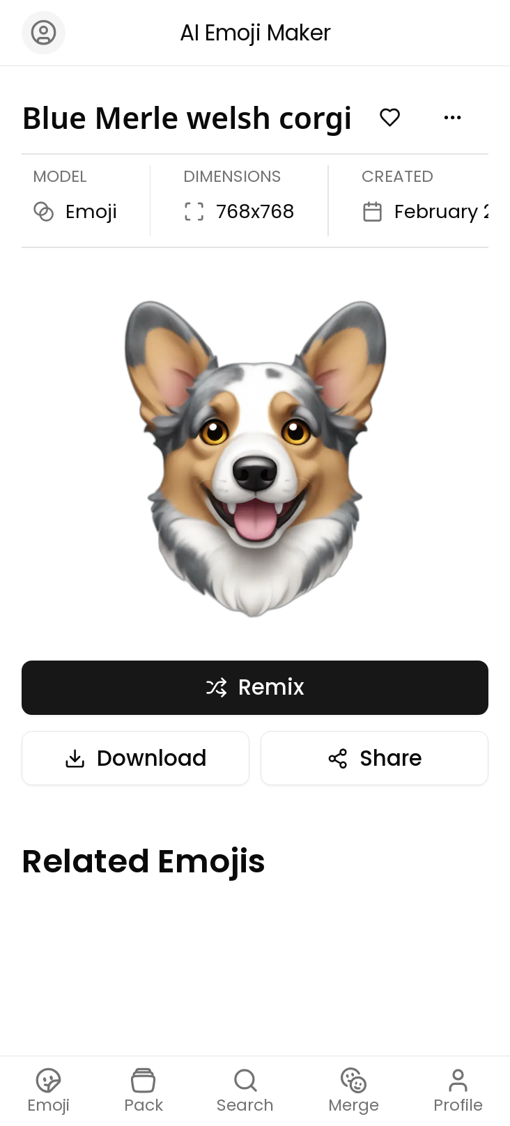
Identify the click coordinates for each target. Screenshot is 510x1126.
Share (374, 758)
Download (135, 758)
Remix (255, 687)
